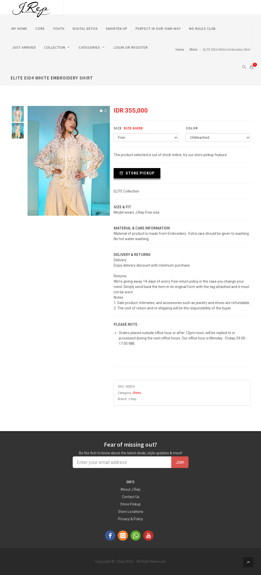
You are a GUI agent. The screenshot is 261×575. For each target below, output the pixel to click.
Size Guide (133, 128)
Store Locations (130, 512)
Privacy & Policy (130, 519)
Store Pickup (137, 173)
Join (180, 462)
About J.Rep (130, 489)
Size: (128, 128)
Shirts (137, 393)
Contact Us (130, 497)
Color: (192, 128)
